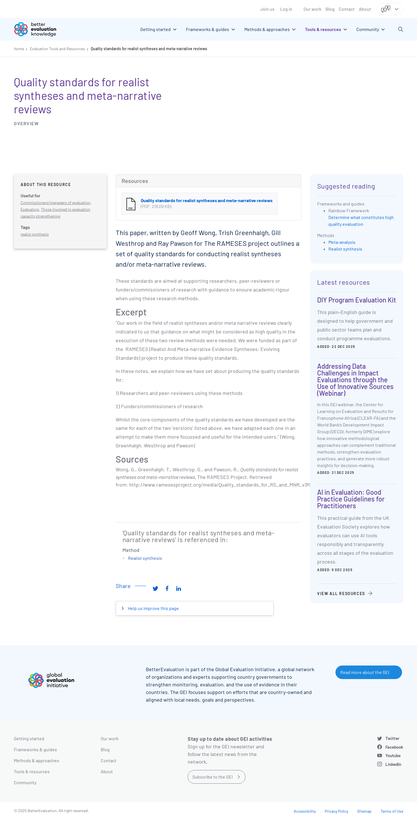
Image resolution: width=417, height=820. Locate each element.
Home (19, 48)
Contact (347, 9)
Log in (286, 9)
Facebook (394, 747)
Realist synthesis (145, 558)
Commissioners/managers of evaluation (55, 202)
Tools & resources (32, 771)
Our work (312, 9)
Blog (330, 9)
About (365, 9)
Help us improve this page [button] (153, 608)
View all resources (341, 593)
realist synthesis (35, 234)
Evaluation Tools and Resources (57, 48)
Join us (267, 9)
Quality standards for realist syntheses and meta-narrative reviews (149, 48)
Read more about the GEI (364, 672)
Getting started (29, 738)
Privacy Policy (336, 811)
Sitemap (364, 811)
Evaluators (30, 209)
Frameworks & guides (35, 749)
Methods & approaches (36, 760)
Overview (26, 123)
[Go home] (39, 29)
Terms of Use (392, 811)
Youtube (393, 755)
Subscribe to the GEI (212, 776)
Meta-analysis (341, 242)
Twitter (392, 738)
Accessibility (305, 811)
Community (25, 782)
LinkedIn (393, 764)
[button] (400, 29)
